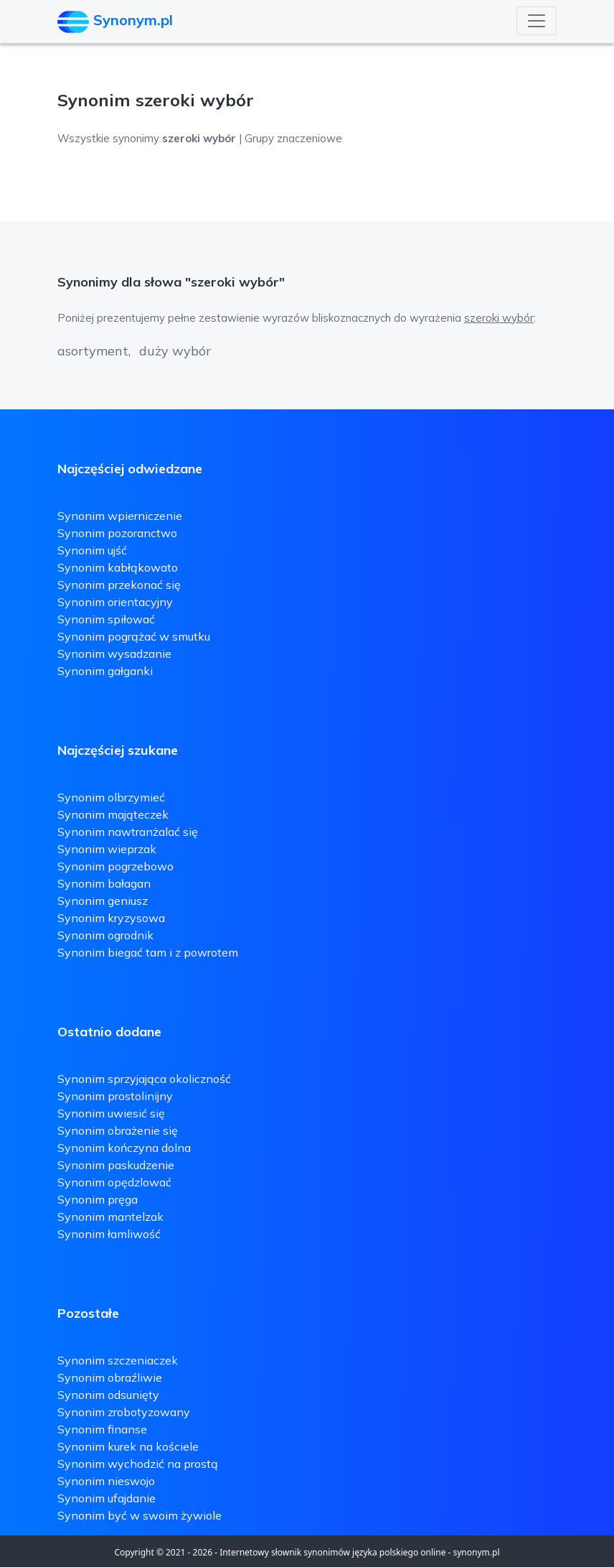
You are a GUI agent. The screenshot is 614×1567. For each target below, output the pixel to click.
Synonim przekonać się (119, 584)
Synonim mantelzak (110, 1216)
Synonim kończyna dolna (124, 1147)
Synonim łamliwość (109, 1234)
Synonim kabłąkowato (117, 567)
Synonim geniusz (102, 900)
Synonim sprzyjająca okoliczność (144, 1078)
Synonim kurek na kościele (128, 1446)
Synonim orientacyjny (115, 602)
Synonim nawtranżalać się (127, 831)
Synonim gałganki (105, 671)
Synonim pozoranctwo (117, 533)
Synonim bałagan (104, 883)
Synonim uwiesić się (111, 1113)
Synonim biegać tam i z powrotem (147, 952)
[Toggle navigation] (536, 20)
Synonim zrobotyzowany (123, 1412)
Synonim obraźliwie (109, 1377)
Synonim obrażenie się (117, 1130)
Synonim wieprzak (106, 849)
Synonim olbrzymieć (111, 797)
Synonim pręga (97, 1199)
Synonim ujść (92, 550)
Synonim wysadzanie (114, 653)
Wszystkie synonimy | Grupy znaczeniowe (199, 138)
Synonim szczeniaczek (117, 1360)
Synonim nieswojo (106, 1481)
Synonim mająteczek (113, 814)
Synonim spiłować (106, 619)
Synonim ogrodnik (105, 935)
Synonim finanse (102, 1429)
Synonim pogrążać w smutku (133, 636)
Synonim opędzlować (114, 1182)
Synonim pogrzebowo (115, 866)
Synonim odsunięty (108, 1394)
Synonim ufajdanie (106, 1498)
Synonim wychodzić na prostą (137, 1463)
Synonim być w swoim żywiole (139, 1515)
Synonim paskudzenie (115, 1165)
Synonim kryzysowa (111, 918)
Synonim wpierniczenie (119, 515)
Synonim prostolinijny (115, 1096)
